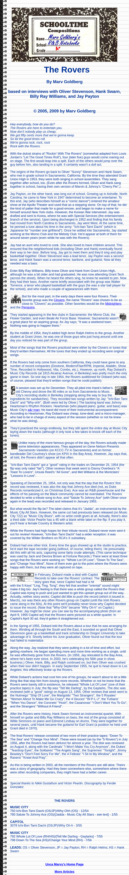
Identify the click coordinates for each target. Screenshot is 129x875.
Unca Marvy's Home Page (64, 864)
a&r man (34, 410)
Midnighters (113, 303)
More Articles (64, 871)
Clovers (59, 300)
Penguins (28, 307)
